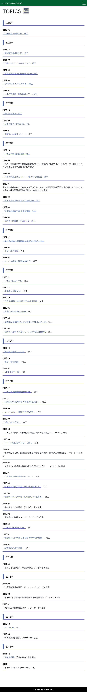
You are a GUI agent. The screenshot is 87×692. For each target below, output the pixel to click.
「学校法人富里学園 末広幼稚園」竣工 (19, 211)
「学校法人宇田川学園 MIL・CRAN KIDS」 (22, 487)
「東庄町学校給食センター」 (15, 311)
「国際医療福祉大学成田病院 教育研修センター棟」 (25, 322)
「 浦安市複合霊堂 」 (12, 422)
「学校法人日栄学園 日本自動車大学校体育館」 (23, 538)
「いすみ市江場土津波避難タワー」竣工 (20, 94)
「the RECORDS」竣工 (12, 114)
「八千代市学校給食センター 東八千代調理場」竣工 (25, 177)
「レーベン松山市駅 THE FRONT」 (18, 443)
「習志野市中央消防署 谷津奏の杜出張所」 (21, 402)
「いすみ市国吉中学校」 (13, 281)
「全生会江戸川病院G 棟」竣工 (16, 124)
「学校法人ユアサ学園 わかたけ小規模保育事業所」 (25, 332)
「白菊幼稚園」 (9, 657)
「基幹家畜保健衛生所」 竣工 (15, 53)
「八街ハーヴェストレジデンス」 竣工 (19, 63)
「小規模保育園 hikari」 (13, 291)
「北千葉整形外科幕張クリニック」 (18, 476)
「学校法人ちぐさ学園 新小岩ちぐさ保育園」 (23, 497)
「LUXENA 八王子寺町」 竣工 (15, 33)
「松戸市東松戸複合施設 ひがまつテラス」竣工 (23, 241)
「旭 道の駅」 (9, 627)
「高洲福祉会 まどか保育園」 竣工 (18, 84)
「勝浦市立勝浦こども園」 (14, 351)
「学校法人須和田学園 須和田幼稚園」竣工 (21, 200)
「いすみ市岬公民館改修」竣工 (16, 154)
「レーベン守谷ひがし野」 (14, 527)
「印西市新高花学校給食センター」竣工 (20, 73)
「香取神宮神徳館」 (11, 362)
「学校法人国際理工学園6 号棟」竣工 (19, 221)
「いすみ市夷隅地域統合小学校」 (17, 392)
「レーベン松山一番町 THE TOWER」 (19, 412)
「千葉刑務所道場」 (11, 251)
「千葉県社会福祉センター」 (15, 134)
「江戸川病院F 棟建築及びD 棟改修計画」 (21, 301)
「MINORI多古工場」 (12, 372)
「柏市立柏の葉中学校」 (13, 548)
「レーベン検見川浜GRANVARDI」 (18, 261)
